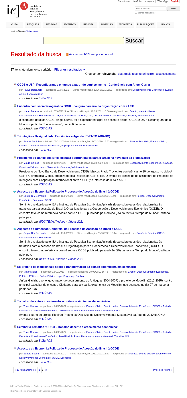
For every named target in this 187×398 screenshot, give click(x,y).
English (175, 1)
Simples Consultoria (52, 391)
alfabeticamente (166, 73)
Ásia (56, 167)
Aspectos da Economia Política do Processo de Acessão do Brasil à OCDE (68, 191)
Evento (133, 111)
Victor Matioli (30, 271)
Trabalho (119, 336)
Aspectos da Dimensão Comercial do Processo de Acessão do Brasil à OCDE (69, 228)
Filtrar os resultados (68, 69)
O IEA (14, 24)
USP (89, 115)
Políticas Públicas (76, 115)
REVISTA (88, 24)
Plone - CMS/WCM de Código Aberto (29, 386)
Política (141, 196)
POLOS (165, 24)
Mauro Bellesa (31, 111)
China (50, 167)
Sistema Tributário (139, 141)
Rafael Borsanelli (32, 89)
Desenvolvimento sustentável (109, 115)
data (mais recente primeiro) (136, 73)
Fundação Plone (74, 386)
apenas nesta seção (146, 13)
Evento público (35, 94)
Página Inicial (31, 31)
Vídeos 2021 (76, 221)
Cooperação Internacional (140, 115)
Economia (76, 145)
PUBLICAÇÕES (145, 24)
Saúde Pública (47, 276)
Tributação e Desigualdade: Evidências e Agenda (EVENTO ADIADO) (63, 136)
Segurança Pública (73, 276)
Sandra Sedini (31, 141)
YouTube (137, 1)
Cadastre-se (124, 1)
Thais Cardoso (31, 306)
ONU (117, 310)
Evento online (111, 306)
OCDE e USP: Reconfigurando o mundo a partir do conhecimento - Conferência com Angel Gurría (83, 84)
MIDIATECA (125, 24)
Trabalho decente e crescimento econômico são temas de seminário (63, 301)
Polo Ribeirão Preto (69, 310)
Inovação (167, 163)
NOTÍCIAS (107, 24)
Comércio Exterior (29, 167)
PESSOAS (51, 24)
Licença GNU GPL (115, 386)
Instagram (149, 1)
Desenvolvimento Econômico (148, 89)
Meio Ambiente (147, 111)
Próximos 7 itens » (162, 370)
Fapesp (66, 145)
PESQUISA (33, 24)
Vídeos (60, 221)
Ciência (23, 145)
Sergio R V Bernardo (34, 196)
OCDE (55, 115)
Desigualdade (90, 145)
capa (63, 115)
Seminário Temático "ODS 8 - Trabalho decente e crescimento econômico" (67, 327)
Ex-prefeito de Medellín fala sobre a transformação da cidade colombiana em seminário (76, 266)
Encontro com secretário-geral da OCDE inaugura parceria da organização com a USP (75, 106)
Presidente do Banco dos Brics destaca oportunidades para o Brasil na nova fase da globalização (83, 157)
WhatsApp (162, 1)
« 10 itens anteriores (25, 370)
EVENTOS (70, 24)
